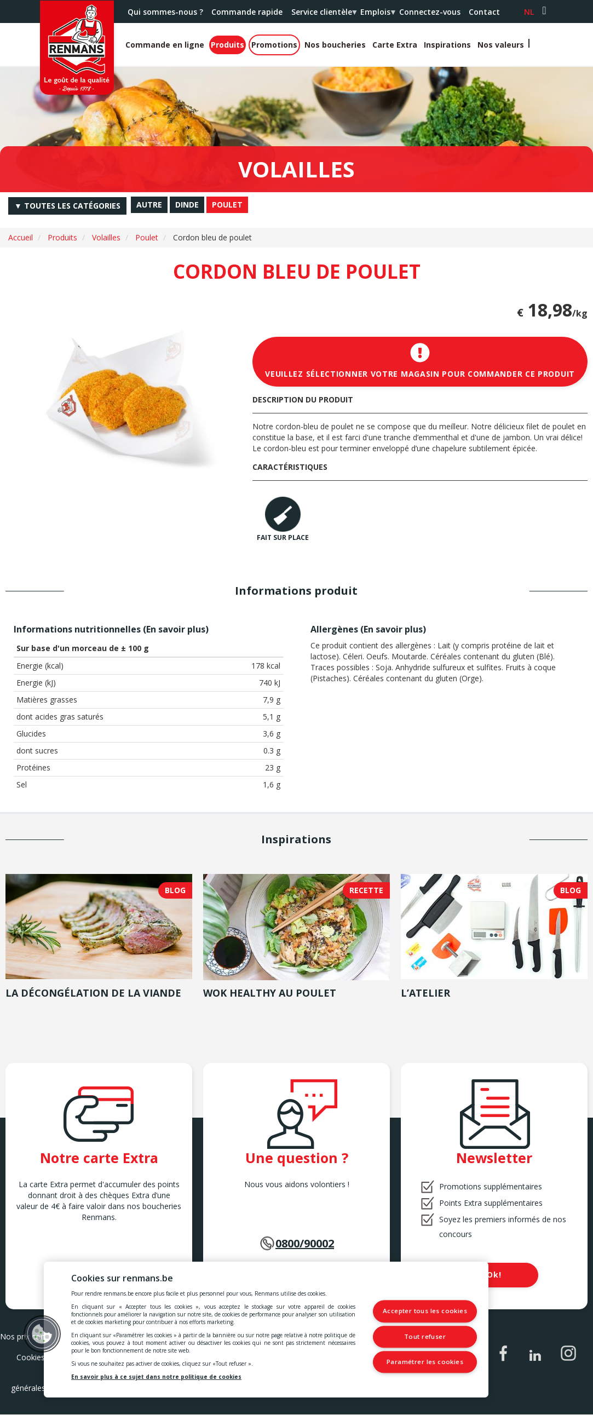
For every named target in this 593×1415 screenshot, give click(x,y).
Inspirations (447, 44)
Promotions (274, 44)
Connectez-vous (429, 12)
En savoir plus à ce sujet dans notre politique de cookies (156, 1377)
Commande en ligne (164, 44)
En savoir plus (175, 629)
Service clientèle (324, 15)
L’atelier (425, 992)
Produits (227, 44)
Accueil (20, 237)
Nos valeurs (500, 44)
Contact (484, 12)
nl (529, 12)
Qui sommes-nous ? (165, 12)
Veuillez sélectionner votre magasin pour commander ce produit (420, 361)
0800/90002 (304, 1243)
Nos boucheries (335, 44)
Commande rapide (247, 12)
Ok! (494, 1274)
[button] (42, 1333)
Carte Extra (394, 44)
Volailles (106, 237)
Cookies (30, 1357)
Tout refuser (428, 1336)
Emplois (377, 15)
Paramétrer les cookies (427, 1362)
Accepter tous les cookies (427, 1312)
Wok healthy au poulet (269, 992)
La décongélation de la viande (93, 992)
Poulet (146, 237)
